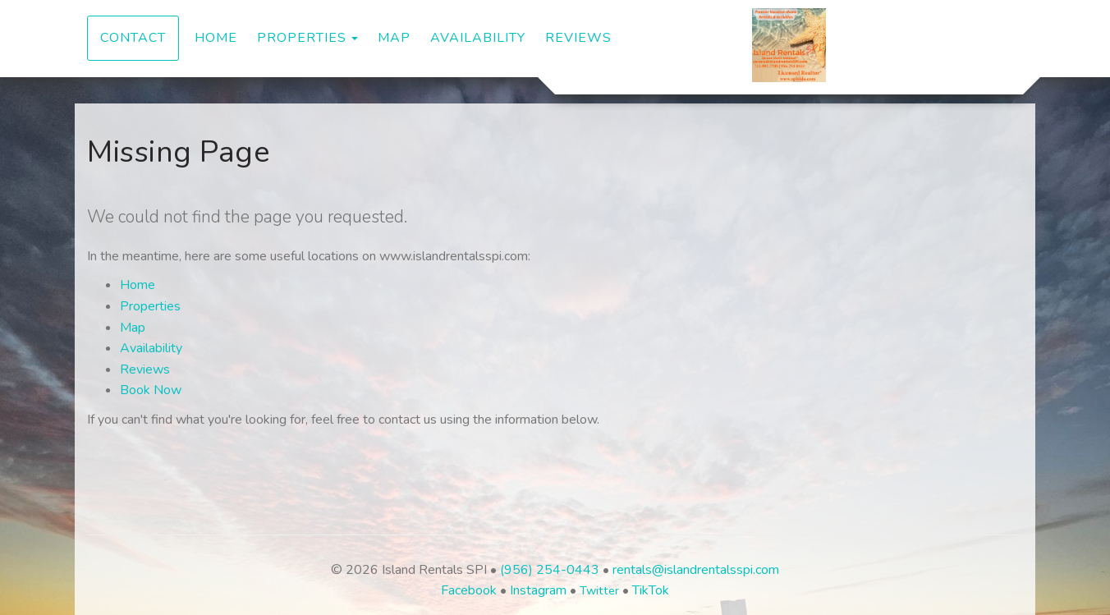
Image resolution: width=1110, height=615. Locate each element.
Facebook (469, 590)
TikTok (650, 590)
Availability (477, 38)
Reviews (578, 38)
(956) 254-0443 (549, 570)
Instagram (538, 590)
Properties (301, 38)
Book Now (150, 390)
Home (216, 38)
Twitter (599, 590)
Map (394, 38)
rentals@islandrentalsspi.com (695, 570)
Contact (133, 38)
